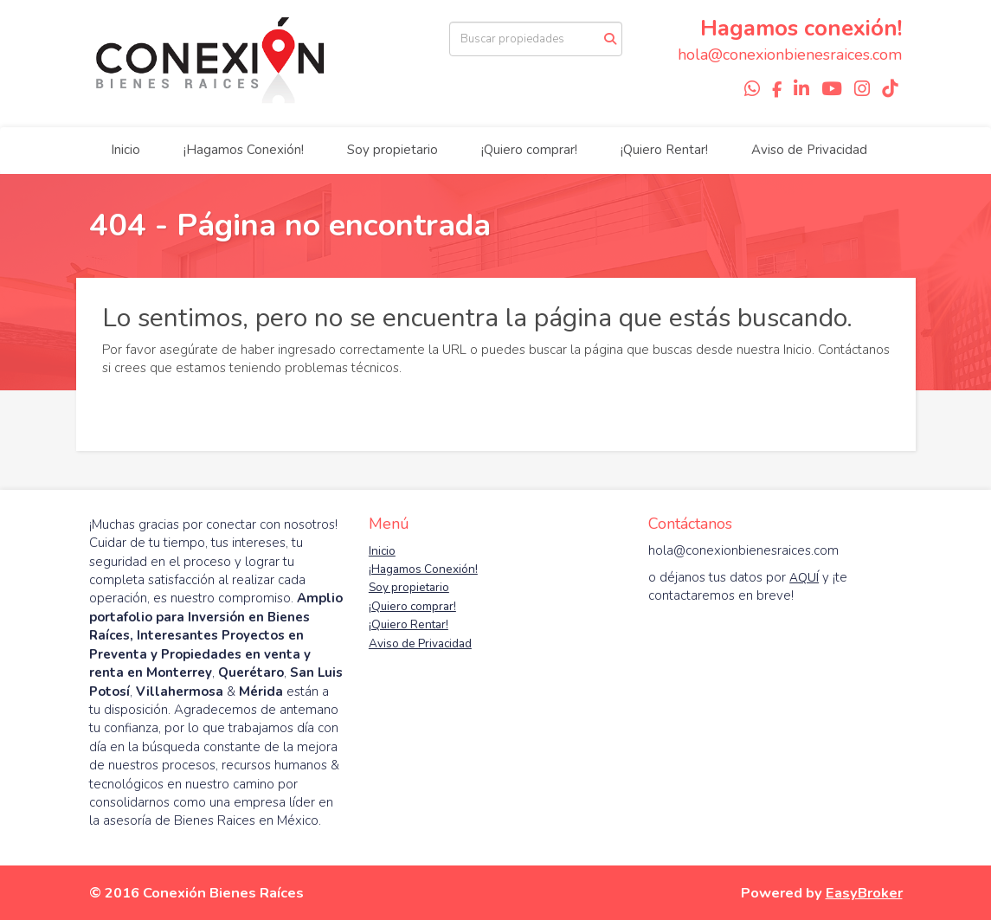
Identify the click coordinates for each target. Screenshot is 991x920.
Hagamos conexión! (801, 28)
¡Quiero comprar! (529, 149)
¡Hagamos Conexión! (243, 149)
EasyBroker (864, 893)
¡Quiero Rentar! (664, 149)
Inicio (125, 149)
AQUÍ (804, 577)
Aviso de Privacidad (809, 149)
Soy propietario (392, 149)
